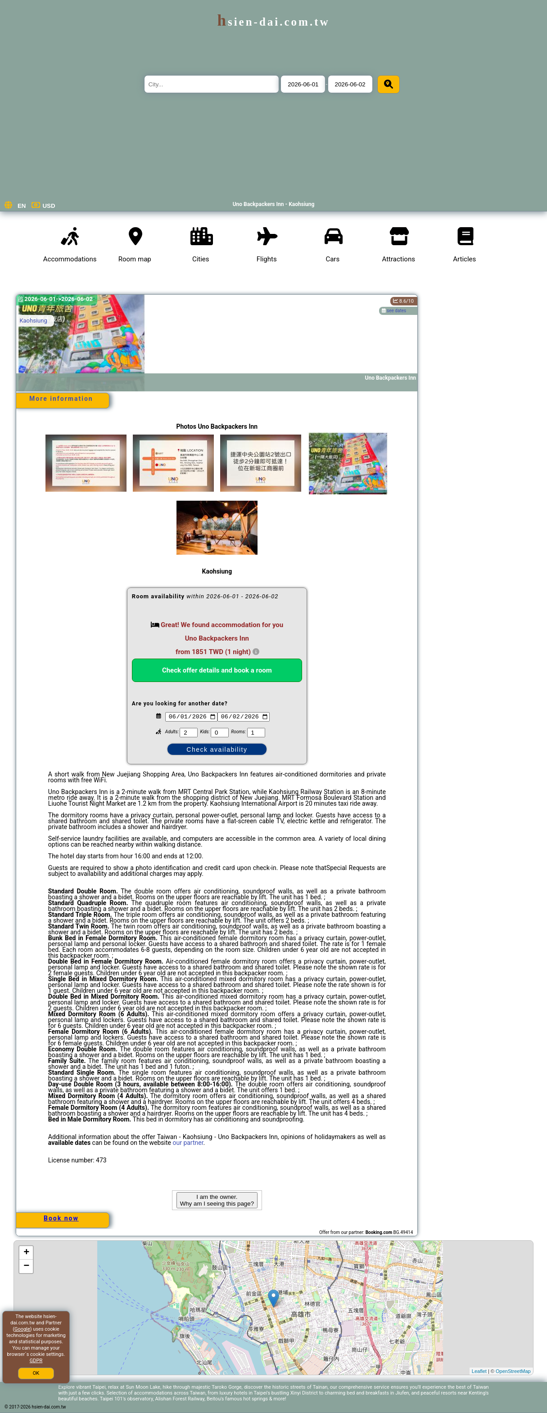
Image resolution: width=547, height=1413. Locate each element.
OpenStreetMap (513, 1371)
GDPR (36, 1361)
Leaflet (479, 1371)
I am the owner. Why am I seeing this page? (217, 1200)
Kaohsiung (33, 320)
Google (22, 1329)
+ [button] (26, 1253)
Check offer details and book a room (217, 670)
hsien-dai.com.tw (273, 22)
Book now (61, 1218)
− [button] (26, 1266)
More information (61, 398)
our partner (187, 1142)
